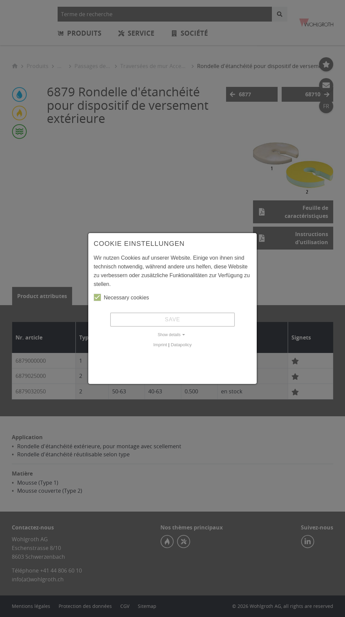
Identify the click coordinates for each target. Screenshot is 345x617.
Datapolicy (181, 344)
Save (172, 319)
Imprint (160, 344)
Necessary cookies (121, 297)
